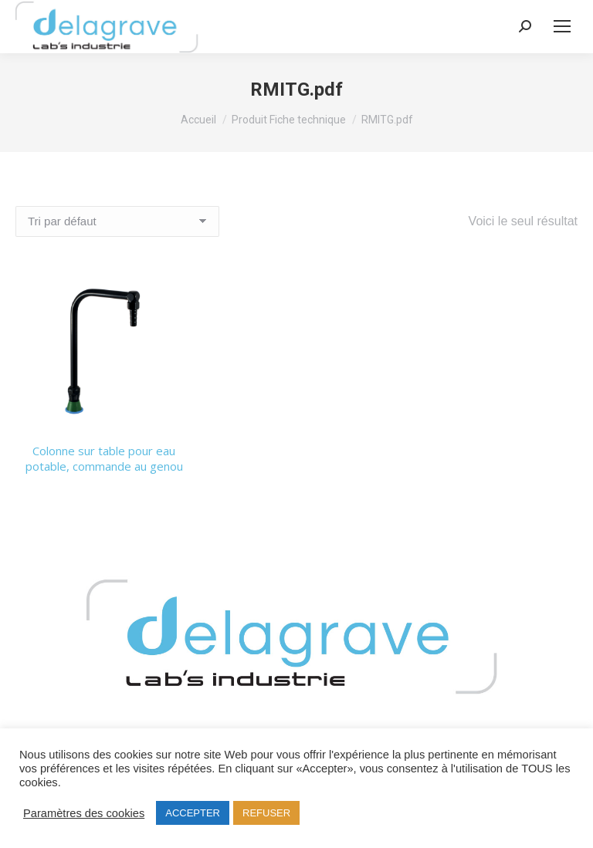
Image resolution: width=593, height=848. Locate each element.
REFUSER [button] (266, 813)
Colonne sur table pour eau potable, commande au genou (104, 458)
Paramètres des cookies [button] (83, 813)
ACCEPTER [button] (192, 813)
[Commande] (117, 221)
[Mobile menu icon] (562, 26)
